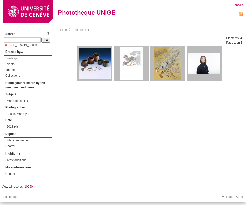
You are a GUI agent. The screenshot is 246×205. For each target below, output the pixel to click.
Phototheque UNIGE (86, 12)
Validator (227, 197)
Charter (10, 146)
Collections (12, 75)
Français (237, 5)
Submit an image (16, 140)
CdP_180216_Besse (21, 45)
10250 (28, 186)
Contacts (11, 174)
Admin (240, 197)
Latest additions (15, 160)
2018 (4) (12, 126)
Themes (10, 70)
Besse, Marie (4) (18, 114)
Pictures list (81, 30)
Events (10, 64)
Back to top (9, 197)
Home (63, 30)
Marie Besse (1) (17, 101)
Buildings (11, 58)
